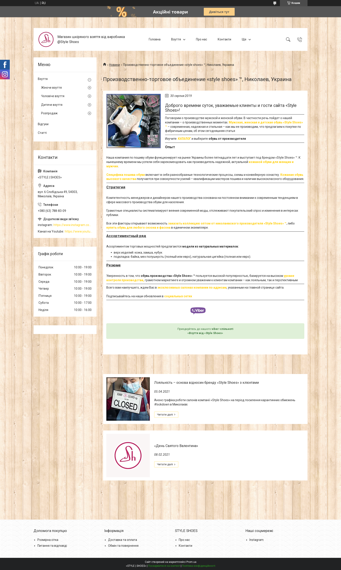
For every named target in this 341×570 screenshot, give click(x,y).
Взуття (176, 39)
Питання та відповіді (52, 545)
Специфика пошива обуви (125, 174)
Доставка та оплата (122, 540)
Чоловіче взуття (52, 96)
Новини (114, 64)
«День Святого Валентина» (176, 446)
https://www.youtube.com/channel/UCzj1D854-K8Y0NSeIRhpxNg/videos (78, 231)
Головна (154, 39)
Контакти (224, 39)
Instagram (256, 540)
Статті (42, 133)
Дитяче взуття (51, 104)
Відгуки (43, 124)
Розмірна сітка (47, 540)
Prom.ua (191, 561)
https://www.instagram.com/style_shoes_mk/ (72, 225)
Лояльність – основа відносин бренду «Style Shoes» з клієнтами (206, 383)
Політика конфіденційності (198, 565)
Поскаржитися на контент (164, 565)
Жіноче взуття (51, 87)
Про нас (201, 39)
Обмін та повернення (123, 545)
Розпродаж (49, 113)
